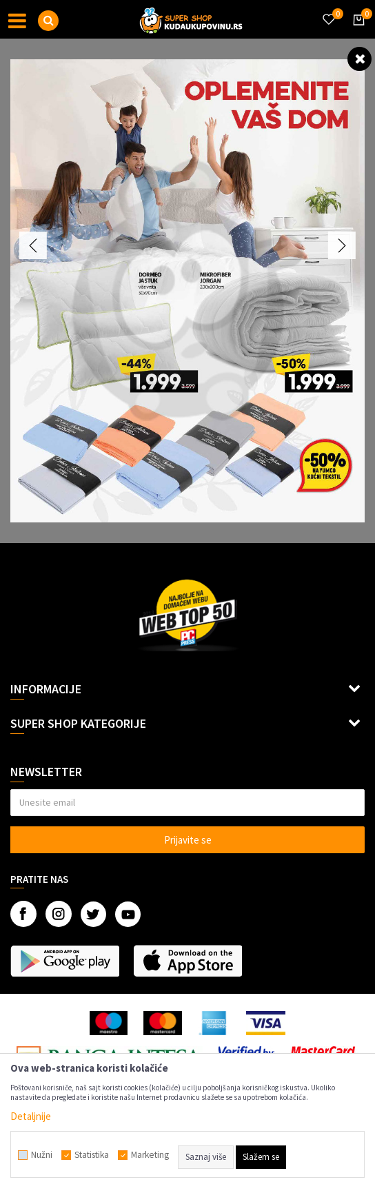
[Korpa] (356, 32)
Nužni (41, 1155)
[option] (187, 290)
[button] (48, 20)
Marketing (150, 1155)
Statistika (91, 1155)
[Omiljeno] (328, 11)
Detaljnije (30, 1116)
